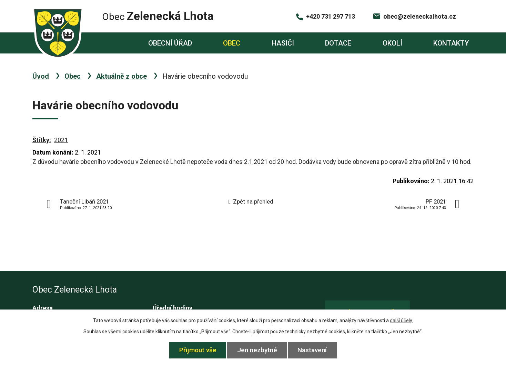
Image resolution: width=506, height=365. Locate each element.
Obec (231, 43)
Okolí (392, 43)
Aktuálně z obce (121, 76)
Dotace (338, 43)
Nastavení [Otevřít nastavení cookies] (312, 350)
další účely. (401, 320)
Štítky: (41, 140)
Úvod (107, 42)
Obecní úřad (170, 43)
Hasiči (283, 43)
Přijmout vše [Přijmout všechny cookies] (197, 350)
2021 (61, 140)
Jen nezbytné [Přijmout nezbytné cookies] (257, 350)
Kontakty (451, 43)
